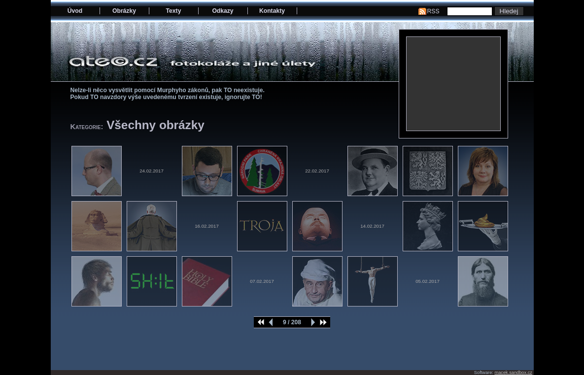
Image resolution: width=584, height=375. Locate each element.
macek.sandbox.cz (513, 372)
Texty (173, 10)
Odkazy (222, 10)
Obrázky (124, 10)
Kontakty (272, 10)
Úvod (75, 10)
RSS (433, 11)
